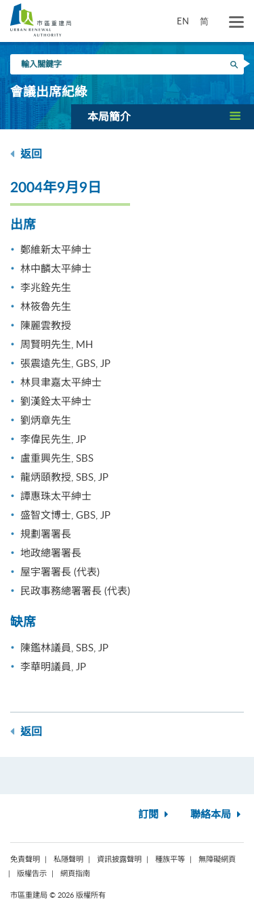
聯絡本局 (217, 815)
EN (183, 21)
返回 (26, 154)
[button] (162, 116)
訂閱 (154, 815)
